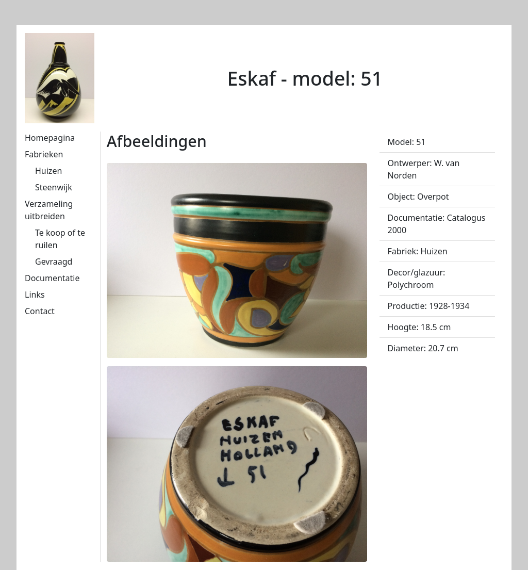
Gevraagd (53, 261)
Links (35, 294)
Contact (40, 311)
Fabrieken (44, 154)
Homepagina (50, 137)
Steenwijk (53, 187)
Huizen (48, 170)
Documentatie (52, 278)
